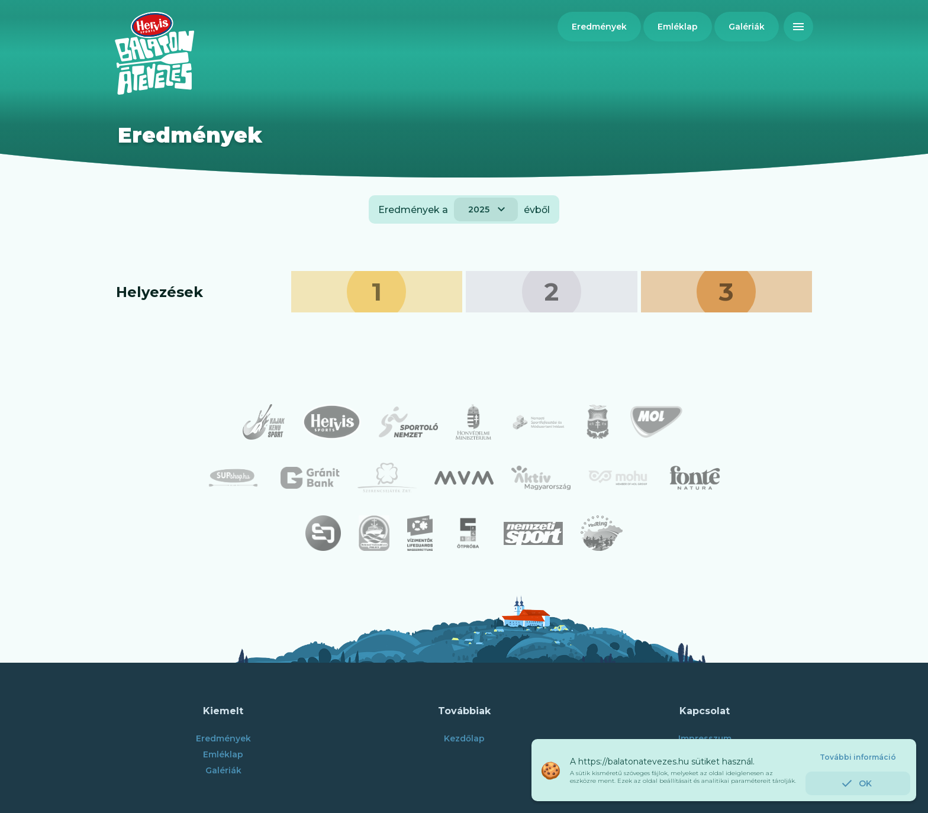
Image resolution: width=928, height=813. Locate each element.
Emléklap (223, 754)
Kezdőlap (464, 738)
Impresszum (705, 738)
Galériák (223, 770)
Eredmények (223, 738)
